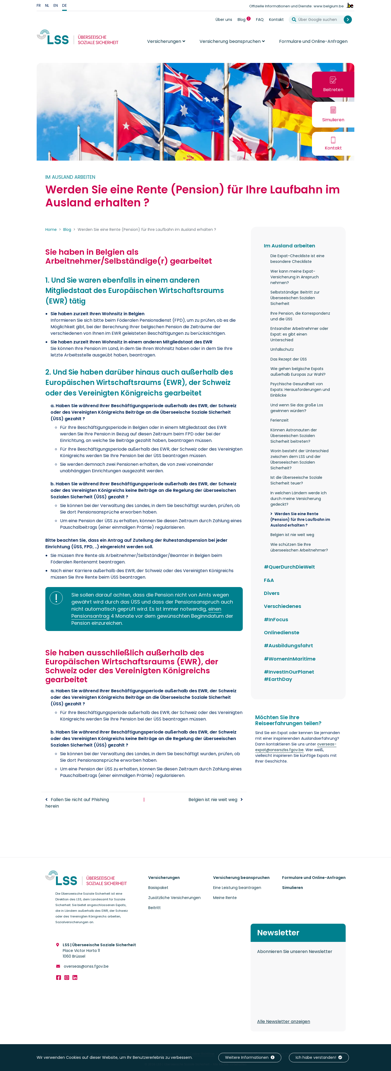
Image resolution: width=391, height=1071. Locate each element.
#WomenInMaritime (290, 658)
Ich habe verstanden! (319, 1057)
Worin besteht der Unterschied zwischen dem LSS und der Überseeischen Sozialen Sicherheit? (299, 459)
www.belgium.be (329, 6)
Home (51, 229)
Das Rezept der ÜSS (288, 359)
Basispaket (158, 887)
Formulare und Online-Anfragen (313, 41)
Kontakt (276, 19)
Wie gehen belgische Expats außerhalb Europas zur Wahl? (298, 371)
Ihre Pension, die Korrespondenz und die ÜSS (300, 316)
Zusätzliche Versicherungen (174, 897)
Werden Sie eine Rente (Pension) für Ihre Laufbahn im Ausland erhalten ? (300, 519)
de (64, 5)
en (55, 5)
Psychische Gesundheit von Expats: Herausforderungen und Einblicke (300, 389)
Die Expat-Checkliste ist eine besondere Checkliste (297, 258)
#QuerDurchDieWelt (289, 566)
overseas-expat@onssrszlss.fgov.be (295, 747)
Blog (245, 19)
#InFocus (276, 619)
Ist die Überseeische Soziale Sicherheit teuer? (296, 480)
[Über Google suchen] (318, 19)
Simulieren (292, 887)
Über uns (224, 19)
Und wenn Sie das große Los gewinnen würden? (296, 407)
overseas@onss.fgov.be (86, 966)
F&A (269, 580)
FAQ (260, 19)
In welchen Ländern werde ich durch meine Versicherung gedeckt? (298, 498)
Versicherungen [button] (164, 41)
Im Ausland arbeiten (289, 245)
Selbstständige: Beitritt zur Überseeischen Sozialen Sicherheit (295, 297)
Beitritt (154, 907)
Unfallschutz (282, 349)
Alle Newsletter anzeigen (283, 1021)
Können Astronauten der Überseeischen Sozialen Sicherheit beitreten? (293, 435)
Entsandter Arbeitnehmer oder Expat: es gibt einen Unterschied (299, 334)
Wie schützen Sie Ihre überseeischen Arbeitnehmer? (299, 547)
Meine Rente (225, 897)
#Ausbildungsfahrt (288, 645)
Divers (271, 593)
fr (39, 5)
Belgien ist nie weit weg (212, 799)
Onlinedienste (281, 632)
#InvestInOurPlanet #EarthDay (289, 675)
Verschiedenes (282, 606)
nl (47, 5)
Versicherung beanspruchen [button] (230, 41)
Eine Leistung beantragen (237, 887)
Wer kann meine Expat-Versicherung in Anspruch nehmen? (294, 277)
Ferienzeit (279, 420)
